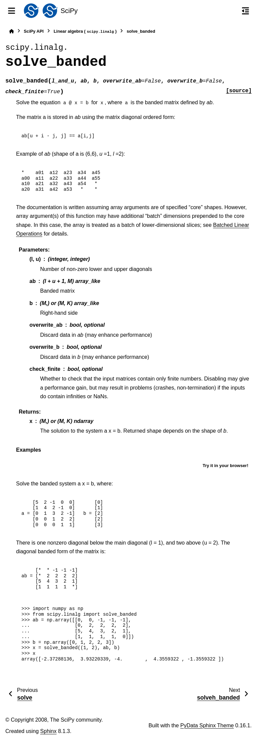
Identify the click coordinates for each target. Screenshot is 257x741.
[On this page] (245, 10)
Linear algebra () (85, 31)
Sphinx (48, 731)
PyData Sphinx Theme (207, 725)
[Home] (11, 31)
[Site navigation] (11, 10)
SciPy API (34, 31)
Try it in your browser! (225, 465)
